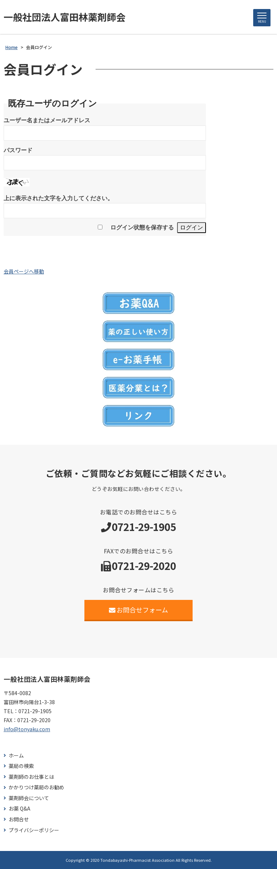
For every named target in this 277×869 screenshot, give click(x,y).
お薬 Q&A (19, 808)
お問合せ (19, 819)
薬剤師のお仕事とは (31, 776)
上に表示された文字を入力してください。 (58, 198)
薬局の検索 (21, 766)
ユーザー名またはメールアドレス (47, 120)
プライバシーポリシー (34, 830)
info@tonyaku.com (27, 729)
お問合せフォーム (138, 609)
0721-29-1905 (144, 526)
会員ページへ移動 (24, 271)
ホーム (16, 755)
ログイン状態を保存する (142, 227)
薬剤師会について (29, 798)
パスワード (18, 150)
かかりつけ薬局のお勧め (36, 787)
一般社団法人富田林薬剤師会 (65, 17)
